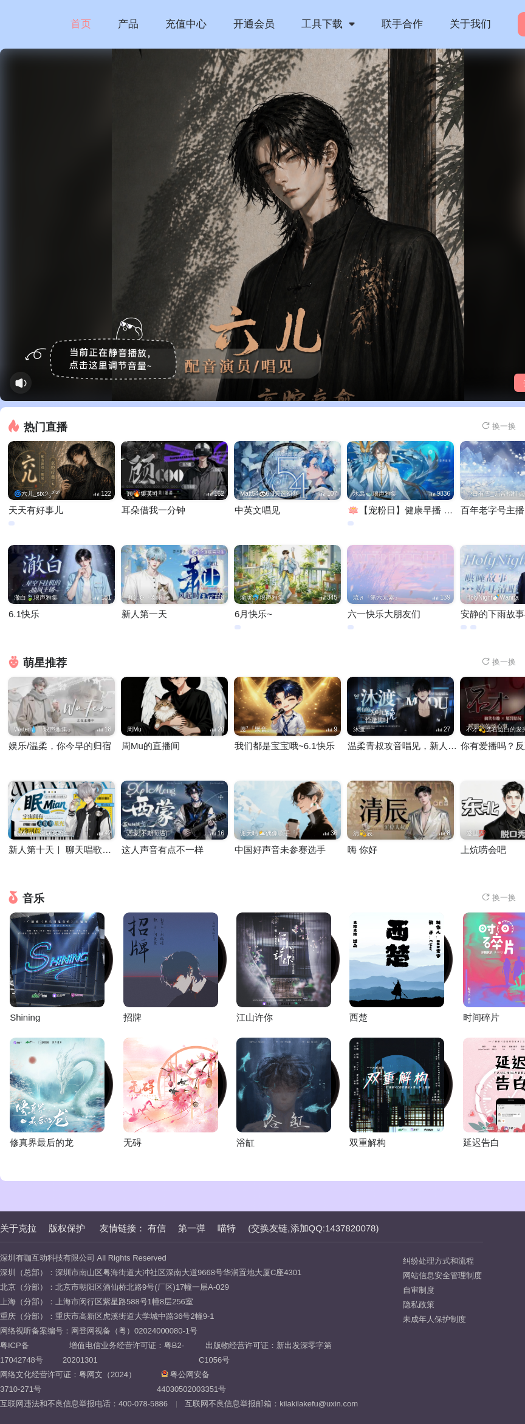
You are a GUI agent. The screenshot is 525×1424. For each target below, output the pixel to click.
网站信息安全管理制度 (442, 1275)
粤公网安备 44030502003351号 (191, 1382)
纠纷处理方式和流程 (438, 1260)
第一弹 (191, 1228)
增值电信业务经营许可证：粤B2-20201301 (123, 1352)
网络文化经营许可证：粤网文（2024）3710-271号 (68, 1382)
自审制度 (418, 1290)
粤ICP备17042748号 (21, 1352)
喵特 (227, 1228)
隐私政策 (418, 1304)
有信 (157, 1228)
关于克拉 (18, 1228)
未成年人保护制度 (434, 1319)
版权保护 (67, 1228)
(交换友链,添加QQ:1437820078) (313, 1228)
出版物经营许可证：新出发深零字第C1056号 (265, 1352)
